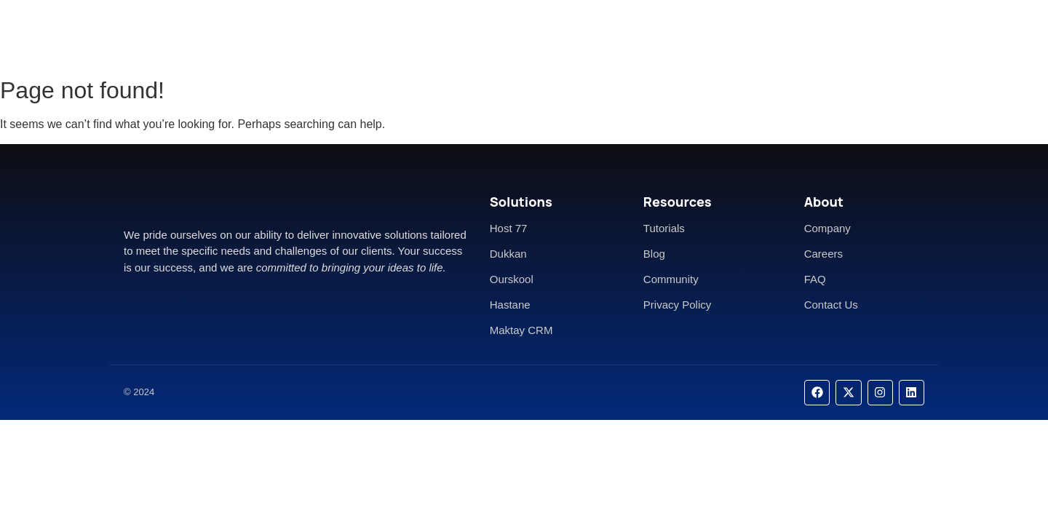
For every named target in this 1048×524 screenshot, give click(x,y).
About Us (493, 34)
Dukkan (508, 253)
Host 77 (509, 228)
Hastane (510, 304)
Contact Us (568, 34)
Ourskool (511, 279)
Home (431, 34)
